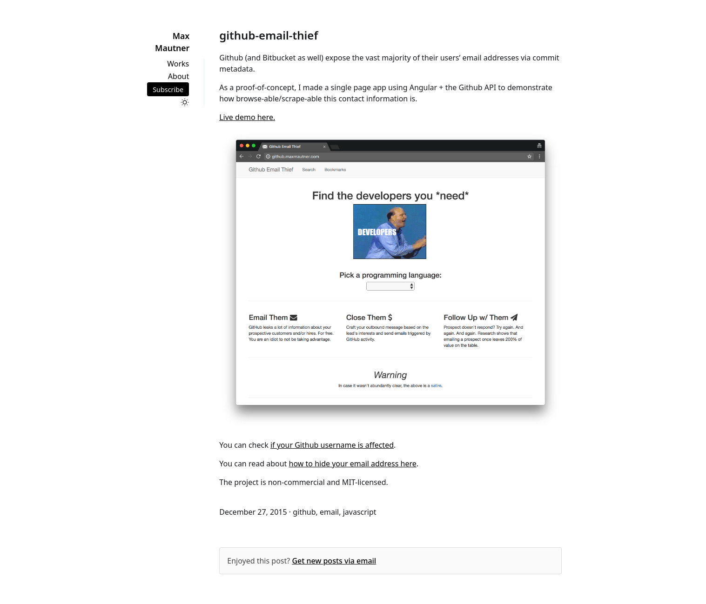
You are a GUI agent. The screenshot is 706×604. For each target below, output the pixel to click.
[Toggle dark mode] (185, 102)
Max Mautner (172, 41)
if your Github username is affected (332, 445)
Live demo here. (247, 117)
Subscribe (168, 89)
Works (178, 64)
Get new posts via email (334, 561)
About (178, 76)
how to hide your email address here (353, 463)
